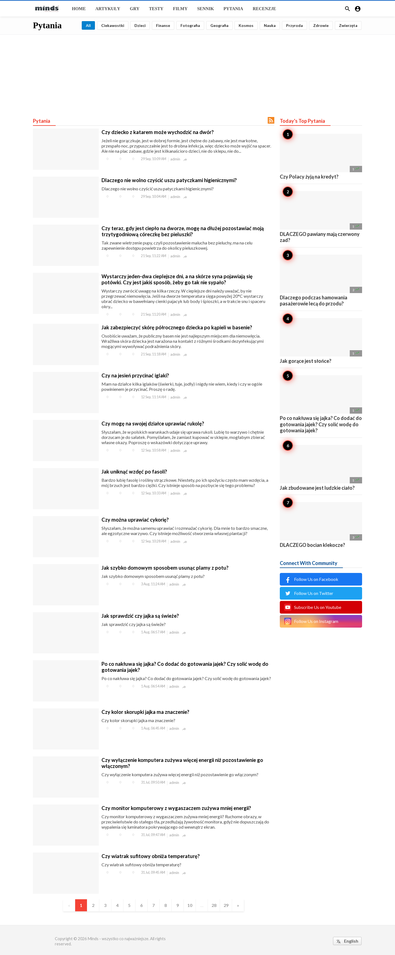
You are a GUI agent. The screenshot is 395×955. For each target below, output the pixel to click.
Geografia (219, 25)
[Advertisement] (197, 73)
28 (213, 905)
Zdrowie (321, 25)
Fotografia (190, 25)
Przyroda (294, 25)
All (88, 25)
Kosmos (246, 25)
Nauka (270, 25)
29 (226, 905)
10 (189, 905)
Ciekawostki (112, 25)
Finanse (163, 25)
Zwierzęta (348, 25)
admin (175, 159)
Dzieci (140, 25)
